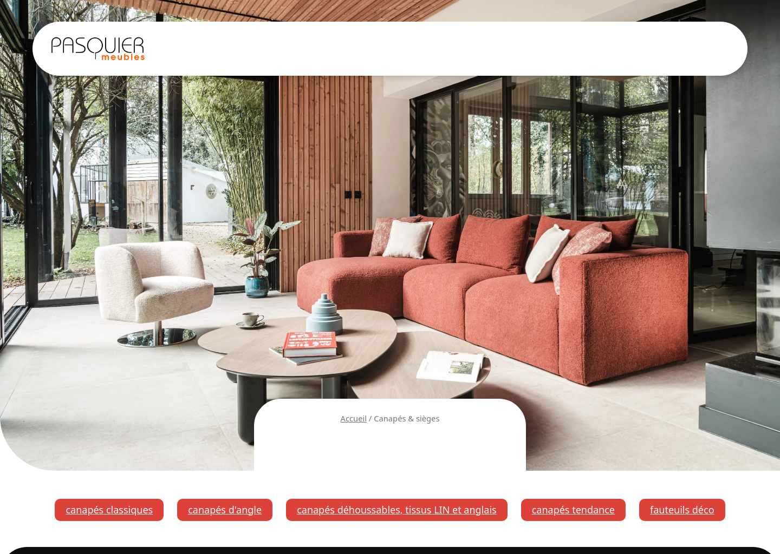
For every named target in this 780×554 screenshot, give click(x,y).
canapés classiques (109, 509)
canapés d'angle (225, 509)
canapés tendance (573, 509)
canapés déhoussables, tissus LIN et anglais (397, 509)
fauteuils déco (682, 509)
